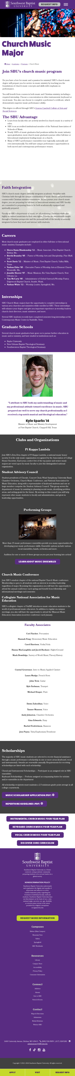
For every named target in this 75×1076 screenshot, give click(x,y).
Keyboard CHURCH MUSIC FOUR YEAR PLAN (37, 827)
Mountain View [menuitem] (37, 935)
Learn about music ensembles (37, 561)
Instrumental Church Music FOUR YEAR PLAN (37, 819)
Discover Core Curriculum (37, 843)
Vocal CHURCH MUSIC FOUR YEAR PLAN (37, 835)
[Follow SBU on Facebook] (30, 1049)
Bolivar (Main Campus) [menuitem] (37, 931)
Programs (24, 64)
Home (7, 64)
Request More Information (37, 918)
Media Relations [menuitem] (37, 1021)
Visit (37, 1072)
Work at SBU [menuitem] (37, 1025)
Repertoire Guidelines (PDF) (23, 804)
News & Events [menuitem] (37, 1000)
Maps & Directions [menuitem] (37, 1014)
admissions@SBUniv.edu (38, 1044)
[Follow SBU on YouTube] (44, 1049)
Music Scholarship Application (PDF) (28, 795)
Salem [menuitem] (37, 939)
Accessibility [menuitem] (37, 967)
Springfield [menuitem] (37, 942)
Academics (15, 64)
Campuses (37, 926)
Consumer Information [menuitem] (37, 975)
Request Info (49, 4)
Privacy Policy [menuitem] (37, 971)
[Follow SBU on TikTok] (34, 1049)
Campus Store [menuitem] (37, 964)
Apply (12, 1072)
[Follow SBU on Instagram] (39, 1049)
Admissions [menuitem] (37, 1017)
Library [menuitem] (37, 960)
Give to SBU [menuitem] (37, 996)
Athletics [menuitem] (38, 989)
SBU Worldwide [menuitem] (37, 946)
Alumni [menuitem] (37, 992)
